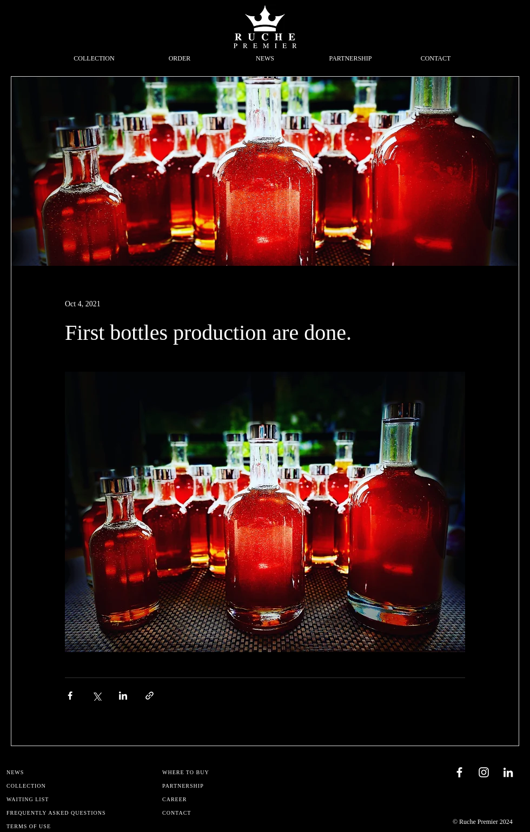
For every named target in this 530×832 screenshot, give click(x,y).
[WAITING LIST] (58, 799)
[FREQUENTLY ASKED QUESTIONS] (58, 813)
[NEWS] (58, 772)
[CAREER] (214, 799)
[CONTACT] (214, 813)
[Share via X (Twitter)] (96, 695)
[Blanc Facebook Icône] (459, 772)
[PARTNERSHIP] (214, 786)
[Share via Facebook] (70, 695)
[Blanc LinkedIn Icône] (508, 772)
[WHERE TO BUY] (214, 772)
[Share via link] (149, 695)
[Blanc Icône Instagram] (484, 772)
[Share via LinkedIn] (123, 695)
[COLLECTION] (58, 786)
